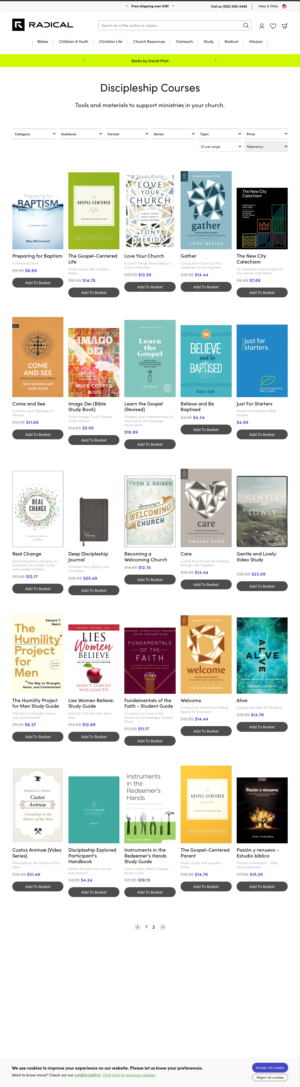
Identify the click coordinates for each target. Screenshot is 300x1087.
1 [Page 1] (146, 927)
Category (22, 133)
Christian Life (110, 41)
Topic (204, 133)
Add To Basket (38, 282)
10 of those (43, 25)
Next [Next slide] (215, 60)
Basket (285, 26)
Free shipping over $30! (150, 5)
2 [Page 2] (153, 927)
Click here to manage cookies (128, 1075)
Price (251, 133)
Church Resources (149, 41)
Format (113, 133)
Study (209, 41)
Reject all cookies (270, 1077)
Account (261, 26)
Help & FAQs (268, 6)
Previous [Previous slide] (84, 60)
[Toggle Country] (284, 6)
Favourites (273, 26)
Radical (231, 41)
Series (159, 133)
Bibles (42, 41)
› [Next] (163, 927)
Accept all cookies (270, 1067)
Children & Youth (73, 41)
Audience (68, 133)
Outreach (184, 41)
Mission (256, 41)
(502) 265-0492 (235, 6)
